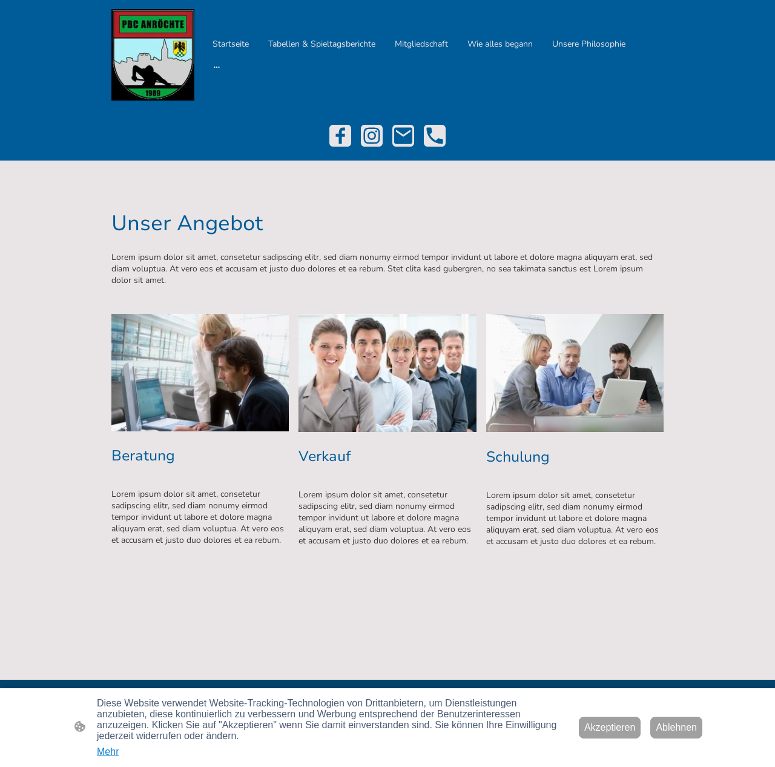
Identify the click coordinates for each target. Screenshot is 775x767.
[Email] (403, 136)
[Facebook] (340, 136)
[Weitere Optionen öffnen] (216, 67)
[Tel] (435, 136)
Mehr (108, 751)
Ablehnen (676, 727)
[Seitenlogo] (152, 55)
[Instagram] (372, 136)
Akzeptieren (610, 727)
